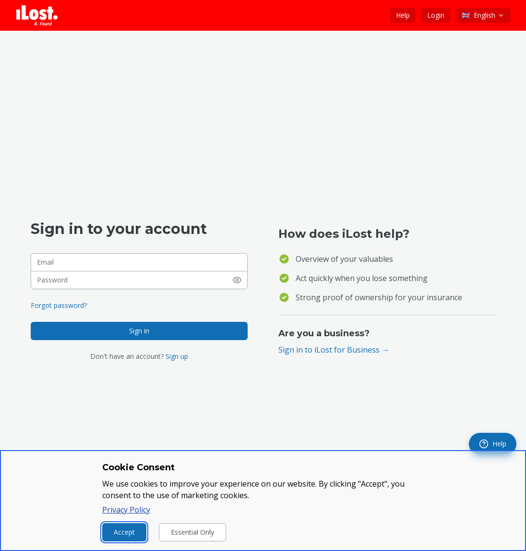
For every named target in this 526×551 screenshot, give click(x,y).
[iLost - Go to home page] (37, 15)
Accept (124, 532)
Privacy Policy (126, 509)
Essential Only (192, 532)
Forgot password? (59, 305)
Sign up (177, 356)
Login (435, 15)
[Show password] (240, 280)
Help (403, 15)
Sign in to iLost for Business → (333, 349)
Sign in (139, 330)
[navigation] (492, 444)
